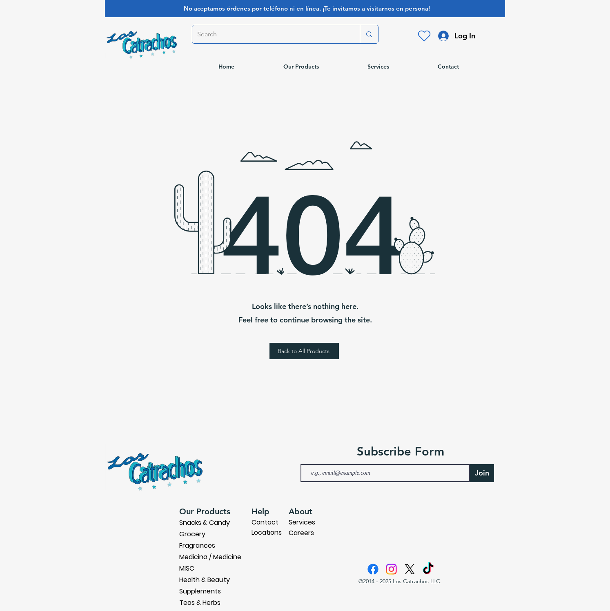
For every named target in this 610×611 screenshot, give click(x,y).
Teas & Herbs (199, 602)
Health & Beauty (204, 579)
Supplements (200, 591)
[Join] (482, 473)
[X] (410, 569)
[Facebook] (373, 569)
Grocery (192, 534)
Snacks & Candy (204, 522)
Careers (301, 533)
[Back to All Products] (304, 351)
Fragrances (197, 545)
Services (302, 522)
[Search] (270, 34)
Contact (265, 522)
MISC (186, 568)
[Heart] (424, 36)
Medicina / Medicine (210, 557)
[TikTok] (428, 569)
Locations (267, 532)
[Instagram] (391, 569)
